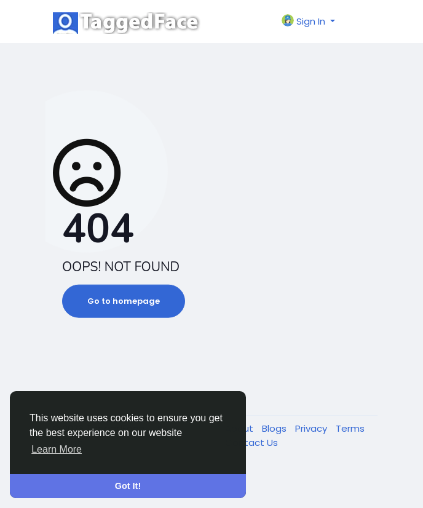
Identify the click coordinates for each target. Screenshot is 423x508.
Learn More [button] (56, 449)
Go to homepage (123, 301)
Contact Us (251, 442)
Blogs (275, 428)
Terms (350, 428)
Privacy (312, 428)
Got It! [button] (128, 486)
